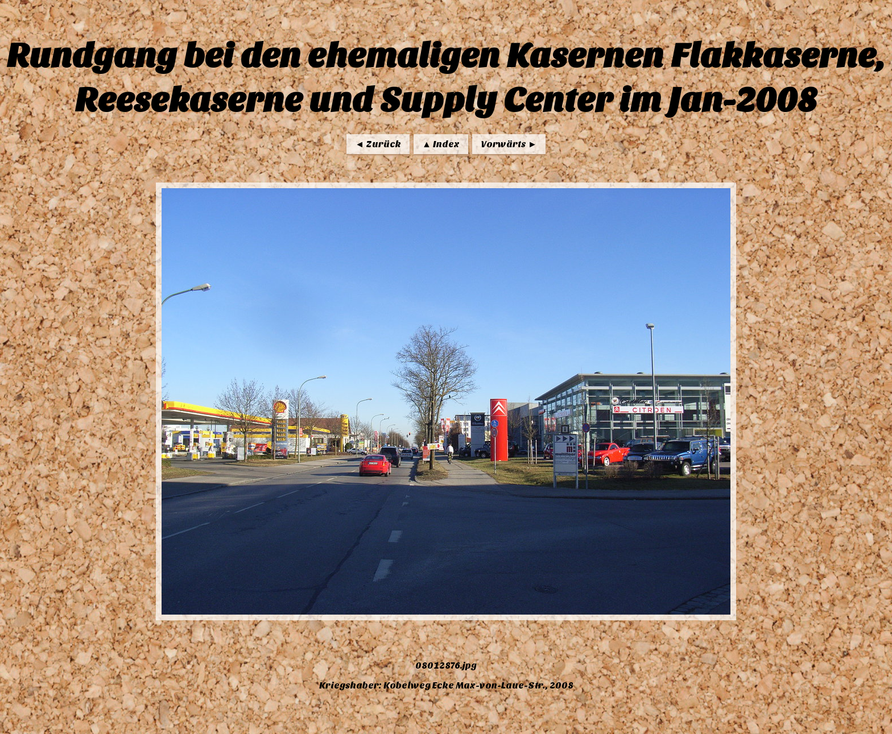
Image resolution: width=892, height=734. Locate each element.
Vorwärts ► (509, 144)
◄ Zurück (378, 144)
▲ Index (441, 144)
